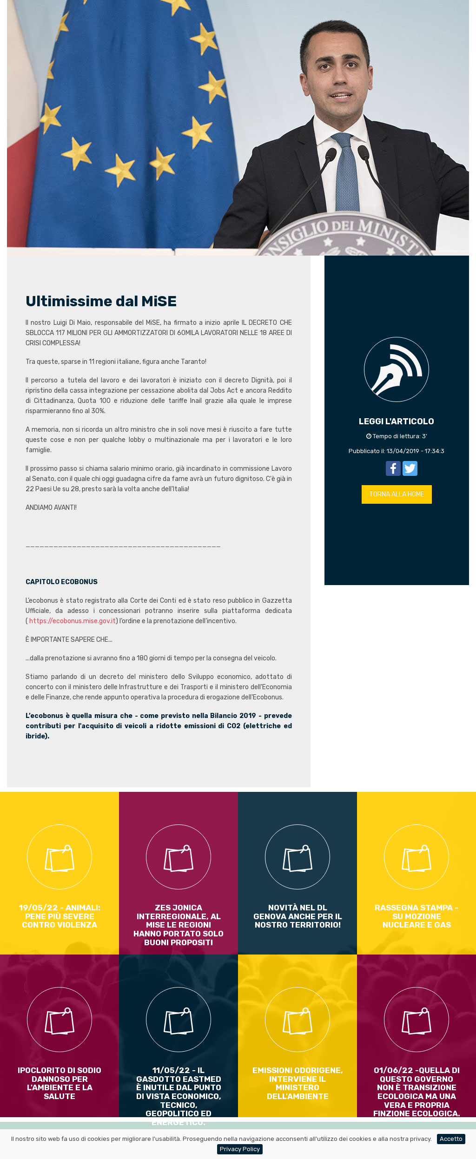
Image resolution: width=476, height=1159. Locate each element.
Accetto (451, 1138)
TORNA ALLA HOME (396, 494)
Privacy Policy (240, 1149)
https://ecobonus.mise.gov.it (72, 621)
